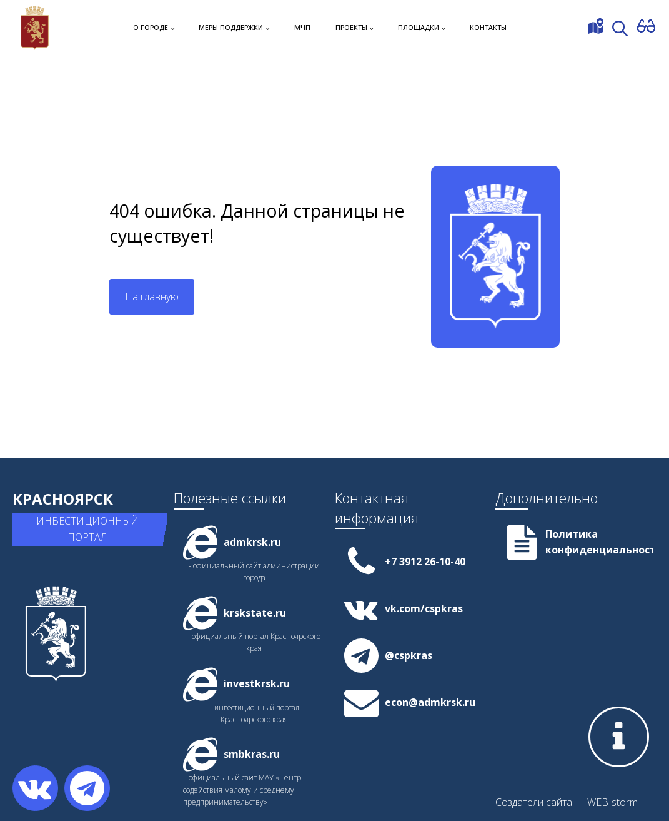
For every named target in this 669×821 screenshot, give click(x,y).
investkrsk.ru (257, 683)
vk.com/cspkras (424, 608)
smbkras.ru (252, 754)
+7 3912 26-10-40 (425, 561)
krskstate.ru (255, 613)
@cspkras (408, 655)
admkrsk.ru (252, 542)
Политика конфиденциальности (599, 542)
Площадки (418, 27)
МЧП (302, 27)
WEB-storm (612, 802)
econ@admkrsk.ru (430, 702)
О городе (150, 27)
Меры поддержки (231, 27)
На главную (152, 296)
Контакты (488, 27)
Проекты (351, 27)
